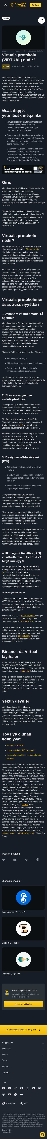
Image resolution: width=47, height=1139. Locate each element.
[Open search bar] (27, 5)
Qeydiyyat (35, 5)
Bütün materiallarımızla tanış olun (23, 1030)
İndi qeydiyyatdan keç (23, 1004)
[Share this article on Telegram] (26, 859)
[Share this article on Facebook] (14, 859)
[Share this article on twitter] (3, 859)
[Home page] (18, 5)
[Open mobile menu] (43, 5)
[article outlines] (41, 20)
